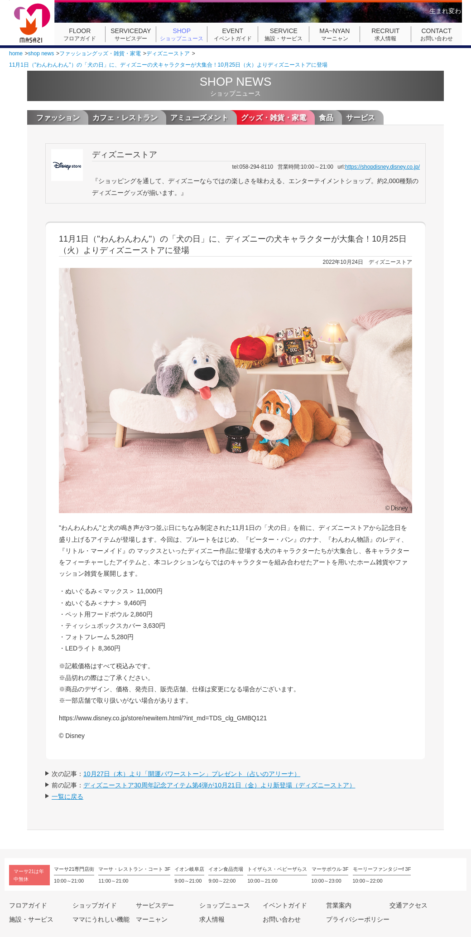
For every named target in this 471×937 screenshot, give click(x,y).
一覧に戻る (67, 796)
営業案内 (338, 905)
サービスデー (131, 34)
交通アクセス (408, 905)
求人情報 (385, 34)
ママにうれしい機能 (101, 919)
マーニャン (334, 34)
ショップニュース (181, 34)
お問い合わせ (436, 34)
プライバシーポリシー (357, 919)
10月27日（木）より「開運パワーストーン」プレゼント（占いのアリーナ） (191, 773)
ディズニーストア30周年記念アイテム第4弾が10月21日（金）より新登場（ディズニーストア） (219, 785)
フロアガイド (79, 34)
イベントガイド (232, 34)
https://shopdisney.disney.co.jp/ (382, 167)
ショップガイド (94, 905)
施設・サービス (283, 34)
